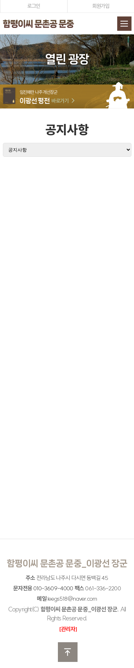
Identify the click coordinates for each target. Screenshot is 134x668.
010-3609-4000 (53, 588)
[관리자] (68, 629)
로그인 (33, 6)
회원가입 (100, 6)
